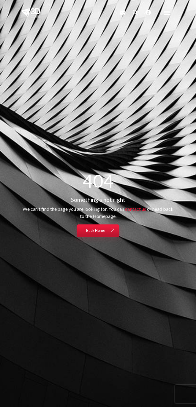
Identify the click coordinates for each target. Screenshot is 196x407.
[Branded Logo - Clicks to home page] (30, 13)
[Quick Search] (135, 12)
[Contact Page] (122, 12)
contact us (135, 209)
